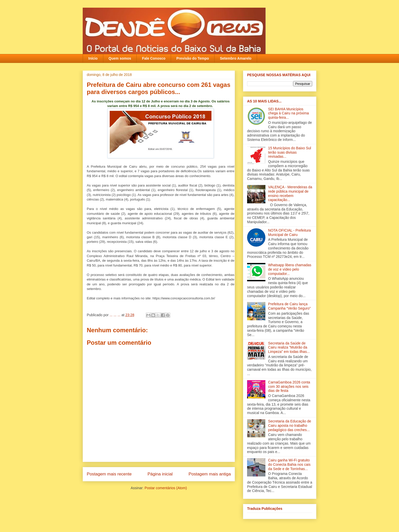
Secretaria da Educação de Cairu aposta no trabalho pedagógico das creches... (289, 425)
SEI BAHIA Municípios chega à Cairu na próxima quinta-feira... (288, 113)
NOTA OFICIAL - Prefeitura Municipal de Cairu (289, 232)
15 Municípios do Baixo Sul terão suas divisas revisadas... (289, 152)
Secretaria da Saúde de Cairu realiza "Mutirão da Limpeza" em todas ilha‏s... (289, 347)
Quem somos (120, 58)
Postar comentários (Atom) (166, 488)
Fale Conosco (153, 58)
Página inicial (160, 474)
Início (93, 58)
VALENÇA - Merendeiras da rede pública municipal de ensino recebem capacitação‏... (290, 193)
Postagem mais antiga (210, 474)
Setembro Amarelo (235, 58)
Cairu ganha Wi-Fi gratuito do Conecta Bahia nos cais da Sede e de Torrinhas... (289, 464)
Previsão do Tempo (192, 58)
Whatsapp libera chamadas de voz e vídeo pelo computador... (289, 269)
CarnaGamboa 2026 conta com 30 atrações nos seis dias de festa (289, 386)
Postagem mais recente (109, 474)
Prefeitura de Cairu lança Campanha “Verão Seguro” (289, 306)
